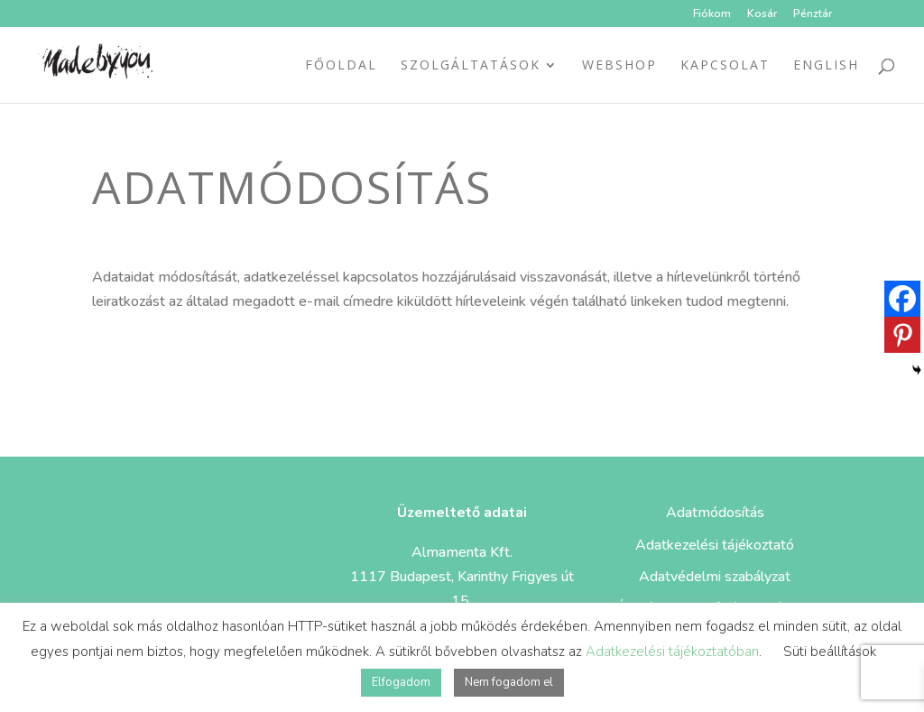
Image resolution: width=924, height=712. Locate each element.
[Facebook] (902, 299)
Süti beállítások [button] (829, 652)
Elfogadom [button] (401, 682)
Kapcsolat (725, 66)
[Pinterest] (902, 335)
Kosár (762, 14)
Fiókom (712, 14)
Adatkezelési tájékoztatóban (672, 652)
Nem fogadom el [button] (509, 682)
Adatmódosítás (715, 512)
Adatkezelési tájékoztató (714, 545)
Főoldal (341, 66)
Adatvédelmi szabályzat (714, 577)
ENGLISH (826, 66)
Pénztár (812, 14)
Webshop (619, 66)
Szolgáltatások (471, 66)
